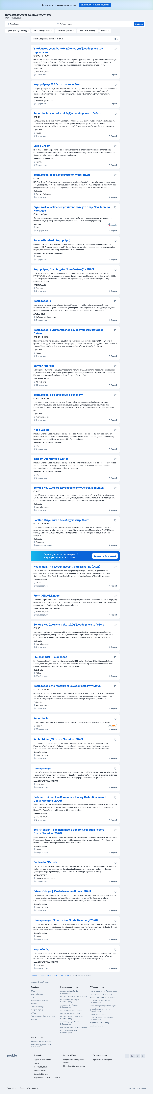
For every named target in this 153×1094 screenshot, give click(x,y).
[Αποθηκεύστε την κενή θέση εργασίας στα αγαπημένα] (115, 49)
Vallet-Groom (41, 145)
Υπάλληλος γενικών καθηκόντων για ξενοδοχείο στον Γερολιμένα (68, 50)
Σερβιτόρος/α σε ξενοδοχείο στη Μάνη (58, 394)
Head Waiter (41, 429)
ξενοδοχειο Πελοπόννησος (70, 1013)
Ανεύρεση (139, 24)
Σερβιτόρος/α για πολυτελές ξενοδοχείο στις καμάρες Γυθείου (68, 331)
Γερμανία (34, 1003)
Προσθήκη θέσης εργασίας (74, 1066)
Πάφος (33, 997)
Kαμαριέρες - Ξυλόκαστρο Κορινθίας (56, 84)
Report (112, 75)
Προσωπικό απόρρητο (29, 1088)
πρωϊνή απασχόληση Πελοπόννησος (103, 991)
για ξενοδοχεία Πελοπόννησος (71, 1010)
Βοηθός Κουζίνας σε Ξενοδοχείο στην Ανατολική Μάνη (68, 487)
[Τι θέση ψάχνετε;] (29, 24)
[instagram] (132, 1056)
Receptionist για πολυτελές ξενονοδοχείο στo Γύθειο (67, 113)
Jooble (143, 1089)
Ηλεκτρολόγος (42, 768)
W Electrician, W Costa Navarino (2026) (58, 739)
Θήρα (33, 991)
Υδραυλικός (41, 949)
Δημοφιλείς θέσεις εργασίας (41, 1041)
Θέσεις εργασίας (41, 1067)
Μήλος (33, 1013)
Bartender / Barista (45, 862)
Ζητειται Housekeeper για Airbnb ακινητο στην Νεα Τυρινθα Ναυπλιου (71, 208)
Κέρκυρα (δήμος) (37, 994)
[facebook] (127, 1056)
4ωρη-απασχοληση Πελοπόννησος (103, 997)
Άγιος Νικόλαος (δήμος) (39, 1000)
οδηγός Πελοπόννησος (98, 1014)
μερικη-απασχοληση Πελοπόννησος (103, 1006)
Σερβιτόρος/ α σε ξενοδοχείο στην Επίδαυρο (61, 174)
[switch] (116, 39)
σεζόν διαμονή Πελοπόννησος (101, 994)
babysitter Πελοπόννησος (99, 1023)
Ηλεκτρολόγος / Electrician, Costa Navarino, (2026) (65, 920)
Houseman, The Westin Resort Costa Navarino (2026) (66, 566)
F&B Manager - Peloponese (50, 657)
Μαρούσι (34, 1019)
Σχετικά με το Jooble (42, 1060)
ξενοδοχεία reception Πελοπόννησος (73, 1027)
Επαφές (37, 1063)
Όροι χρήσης (12, 1088)
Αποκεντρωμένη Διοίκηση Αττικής (43, 1016)
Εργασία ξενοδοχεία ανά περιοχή (47, 1077)
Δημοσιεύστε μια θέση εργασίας (95, 5)
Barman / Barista (43, 365)
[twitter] (137, 1056)
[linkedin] (143, 1056)
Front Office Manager (47, 595)
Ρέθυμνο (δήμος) (37, 1010)
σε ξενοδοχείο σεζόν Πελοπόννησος (73, 996)
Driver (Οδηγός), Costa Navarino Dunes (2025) (62, 891)
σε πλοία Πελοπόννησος (99, 1026)
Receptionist (41, 718)
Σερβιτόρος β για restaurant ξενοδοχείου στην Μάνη (67, 685)
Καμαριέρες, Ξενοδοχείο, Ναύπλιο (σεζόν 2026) (63, 269)
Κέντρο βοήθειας (41, 1070)
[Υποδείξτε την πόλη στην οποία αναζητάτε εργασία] (79, 24)
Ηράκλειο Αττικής (37, 1007)
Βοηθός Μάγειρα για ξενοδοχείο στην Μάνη (61, 520)
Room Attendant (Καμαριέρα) (51, 240)
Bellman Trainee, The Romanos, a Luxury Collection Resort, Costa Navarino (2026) (69, 799)
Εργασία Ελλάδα (41, 1074)
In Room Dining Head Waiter (50, 458)
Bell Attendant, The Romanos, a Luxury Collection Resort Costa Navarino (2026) (68, 831)
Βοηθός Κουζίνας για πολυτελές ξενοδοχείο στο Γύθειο (68, 624)
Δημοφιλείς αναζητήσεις (41, 982)
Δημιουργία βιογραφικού (105, 556)
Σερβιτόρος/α (42, 301)
